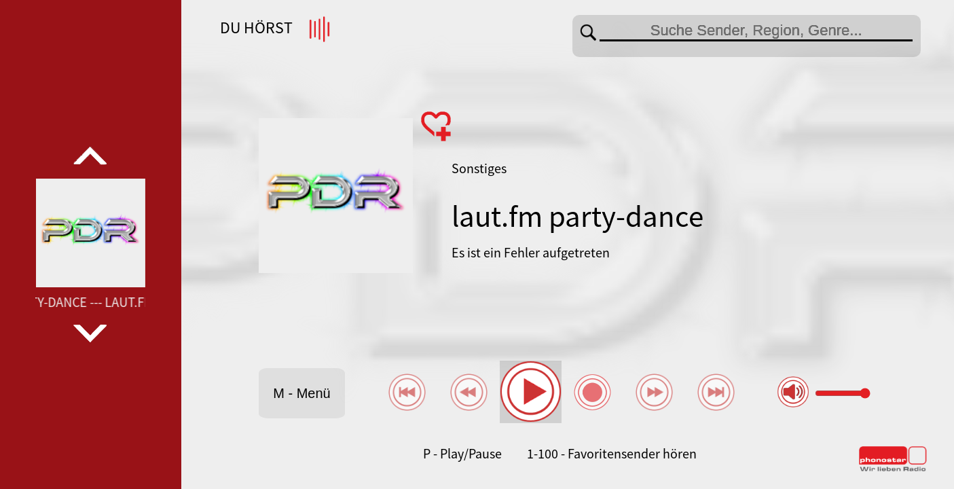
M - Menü (301, 393)
